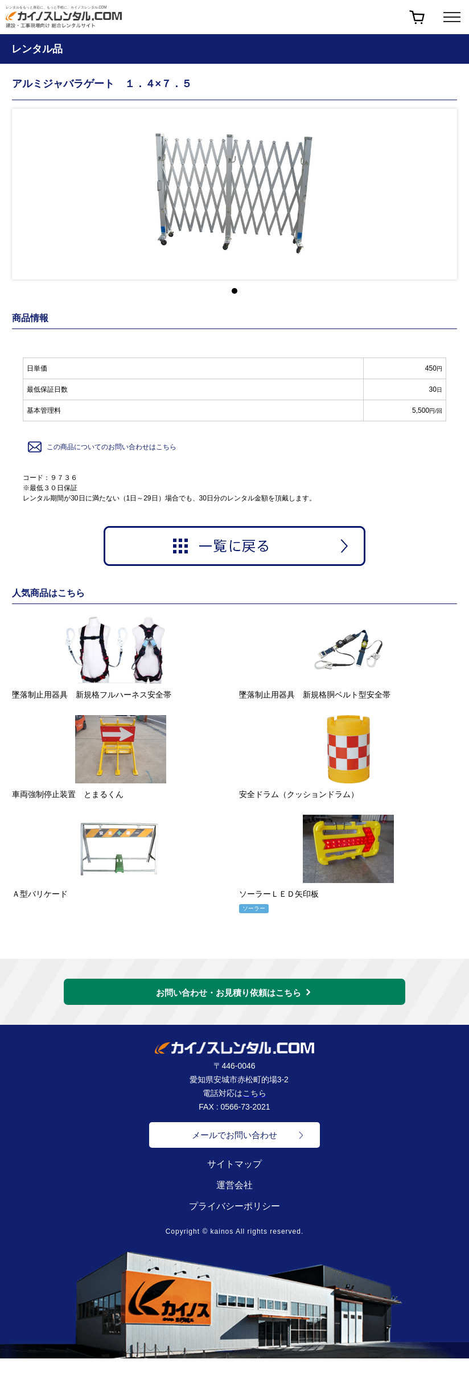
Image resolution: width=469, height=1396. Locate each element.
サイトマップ (234, 1164)
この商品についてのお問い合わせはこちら (101, 446)
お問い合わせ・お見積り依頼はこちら (228, 992)
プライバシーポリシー (234, 1206)
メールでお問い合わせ (234, 1135)
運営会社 (234, 1185)
